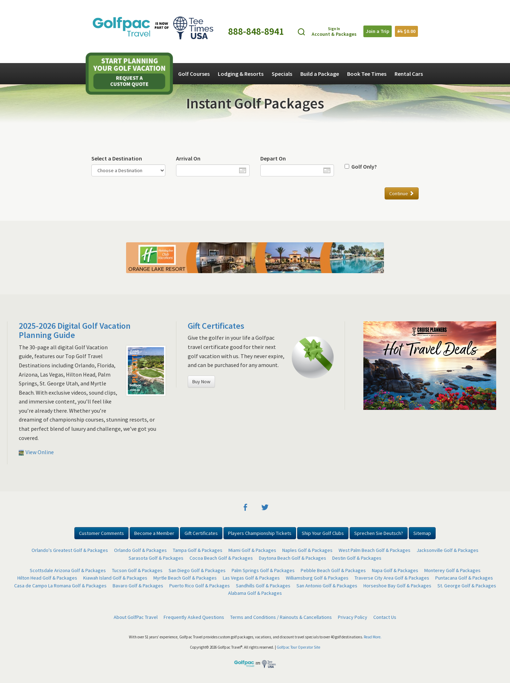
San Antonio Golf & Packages (326, 585)
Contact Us (384, 617)
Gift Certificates (216, 325)
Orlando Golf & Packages (140, 550)
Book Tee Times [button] (366, 73)
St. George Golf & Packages (466, 585)
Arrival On (188, 158)
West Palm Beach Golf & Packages (374, 550)
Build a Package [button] (319, 73)
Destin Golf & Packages (356, 558)
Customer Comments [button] (101, 533)
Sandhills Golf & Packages (263, 585)
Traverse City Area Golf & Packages (392, 578)
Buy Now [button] (201, 381)
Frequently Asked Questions (194, 617)
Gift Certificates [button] (201, 533)
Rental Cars (409, 73)
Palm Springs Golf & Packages (263, 570)
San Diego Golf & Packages (197, 570)
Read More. (372, 636)
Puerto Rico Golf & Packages (199, 585)
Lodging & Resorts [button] (241, 73)
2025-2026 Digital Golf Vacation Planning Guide (75, 330)
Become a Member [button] (154, 533)
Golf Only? (363, 166)
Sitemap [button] (422, 533)
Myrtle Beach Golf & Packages (185, 578)
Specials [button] (282, 73)
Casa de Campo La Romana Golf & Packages (60, 585)
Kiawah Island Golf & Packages (115, 578)
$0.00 (406, 31)
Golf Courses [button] (194, 73)
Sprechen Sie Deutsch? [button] (378, 533)
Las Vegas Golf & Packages (251, 578)
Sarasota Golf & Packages (156, 558)
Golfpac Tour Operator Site (298, 647)
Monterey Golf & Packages (452, 570)
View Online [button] (36, 452)
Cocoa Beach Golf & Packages (221, 558)
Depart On (273, 158)
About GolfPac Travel (136, 617)
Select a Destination (116, 158)
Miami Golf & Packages (252, 550)
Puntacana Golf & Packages (464, 578)
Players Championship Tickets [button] (259, 533)
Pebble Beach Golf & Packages (333, 570)
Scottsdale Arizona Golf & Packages (68, 570)
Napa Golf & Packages (395, 570)
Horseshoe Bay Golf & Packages (397, 585)
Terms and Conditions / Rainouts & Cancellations (281, 617)
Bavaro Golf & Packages (138, 585)
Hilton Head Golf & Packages (47, 578)
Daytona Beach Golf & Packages (292, 558)
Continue (401, 193)
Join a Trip (377, 31)
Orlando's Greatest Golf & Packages (70, 550)
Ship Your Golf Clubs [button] (323, 533)
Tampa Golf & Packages (197, 550)
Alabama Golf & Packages (255, 593)
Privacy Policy (352, 617)
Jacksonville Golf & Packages (447, 550)
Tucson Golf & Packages (137, 570)
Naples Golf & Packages (307, 550)
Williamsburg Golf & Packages (317, 578)
